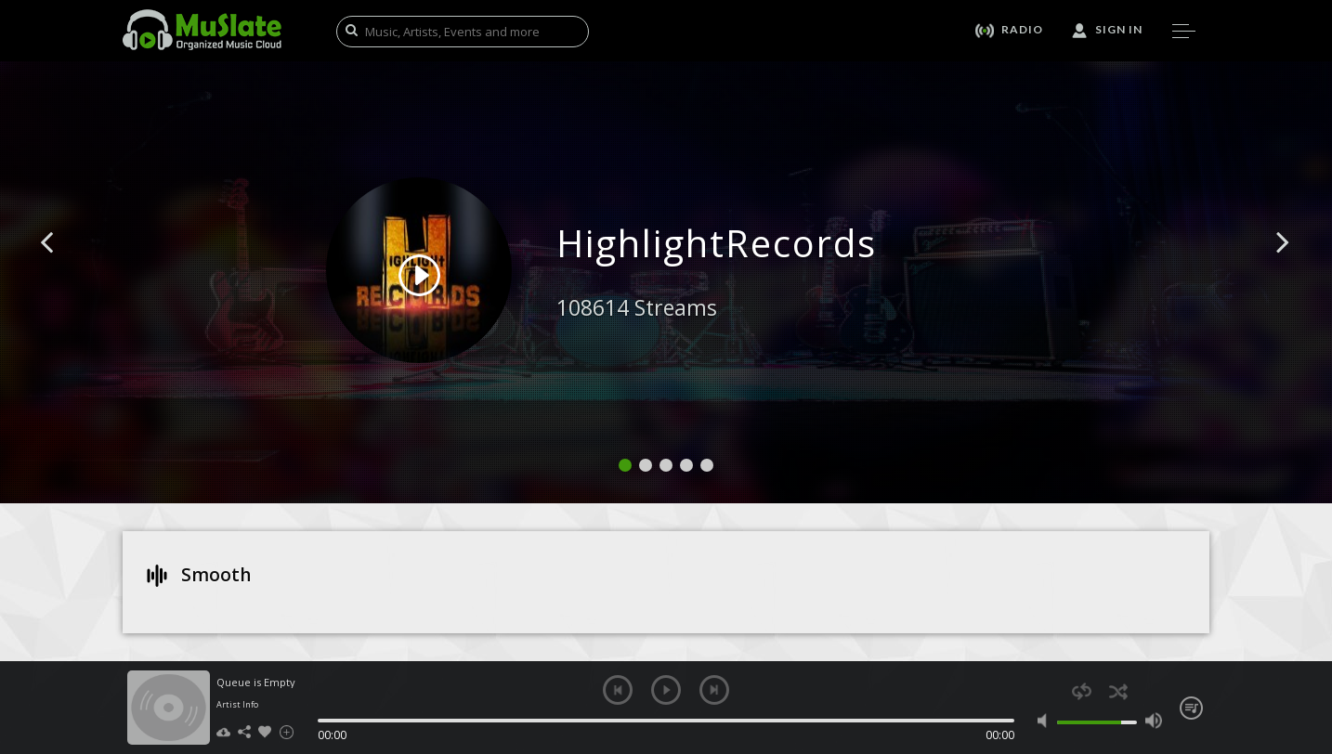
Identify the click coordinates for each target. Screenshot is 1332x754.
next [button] (714, 690)
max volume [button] (1153, 720)
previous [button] (618, 690)
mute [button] (1046, 720)
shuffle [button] (1118, 691)
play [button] (666, 690)
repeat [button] (1081, 691)
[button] (68, 270)
